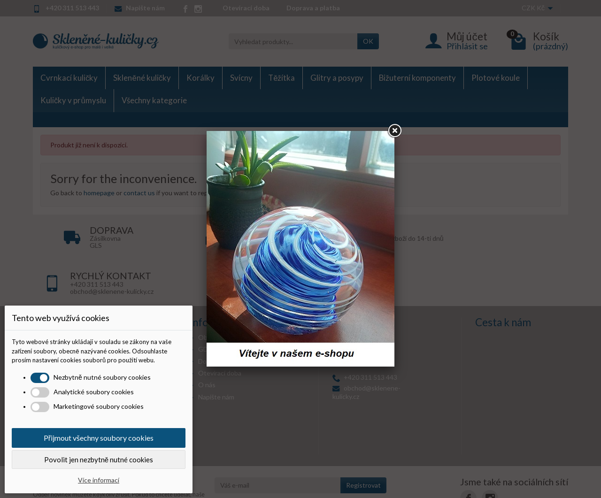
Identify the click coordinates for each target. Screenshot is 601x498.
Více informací (98, 480)
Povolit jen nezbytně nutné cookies (98, 459)
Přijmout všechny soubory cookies (99, 437)
